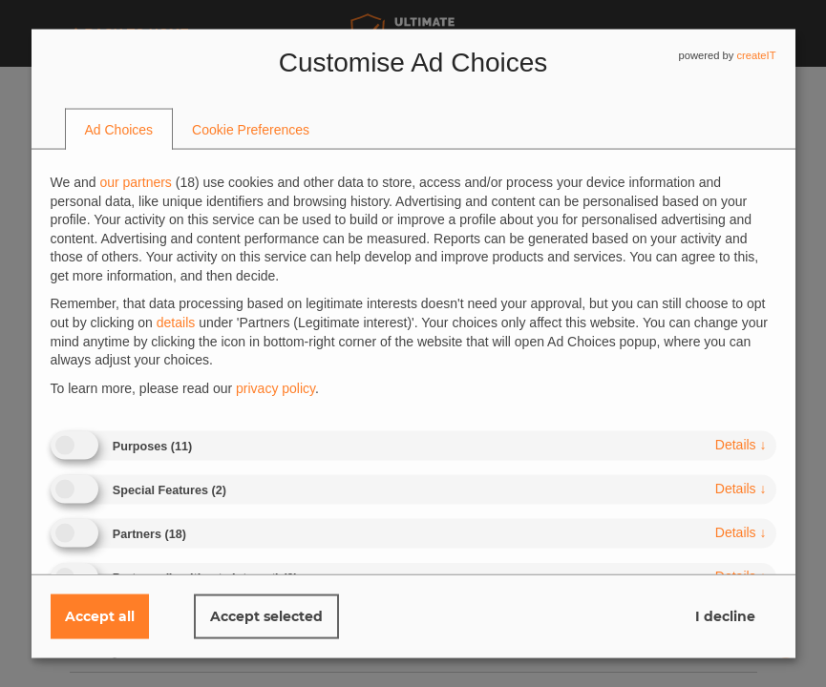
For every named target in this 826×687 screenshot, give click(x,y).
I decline (725, 616)
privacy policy (275, 387)
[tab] (119, 129)
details (741, 444)
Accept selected (266, 616)
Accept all (100, 616)
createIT (755, 55)
